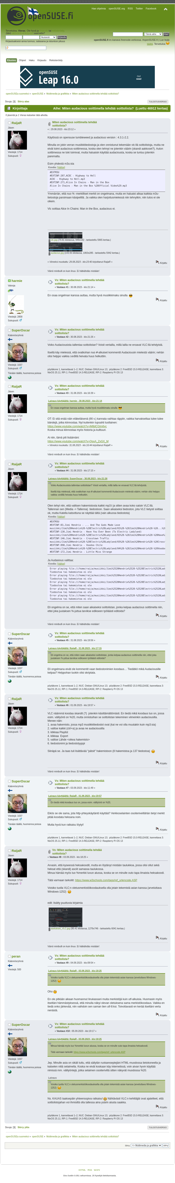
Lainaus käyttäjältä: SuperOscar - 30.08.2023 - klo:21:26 (77, 478)
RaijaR (17, 123)
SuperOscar (21, 330)
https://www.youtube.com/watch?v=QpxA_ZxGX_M (78, 441)
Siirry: (127, 1145)
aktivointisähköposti (22, 33)
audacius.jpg (56, 253)
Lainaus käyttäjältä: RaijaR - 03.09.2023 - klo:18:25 (75, 971)
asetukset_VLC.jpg (59, 928)
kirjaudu (43, 30)
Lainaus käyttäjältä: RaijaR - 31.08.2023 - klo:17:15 (75, 648)
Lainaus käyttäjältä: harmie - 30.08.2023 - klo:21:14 (75, 401)
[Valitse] (61, 167)
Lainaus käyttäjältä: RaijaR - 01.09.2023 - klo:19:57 (75, 796)
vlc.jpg (53, 240)
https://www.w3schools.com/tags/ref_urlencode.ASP (106, 880)
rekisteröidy (58, 30)
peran (16, 956)
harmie (17, 281)
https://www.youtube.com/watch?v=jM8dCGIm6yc (77, 426)
